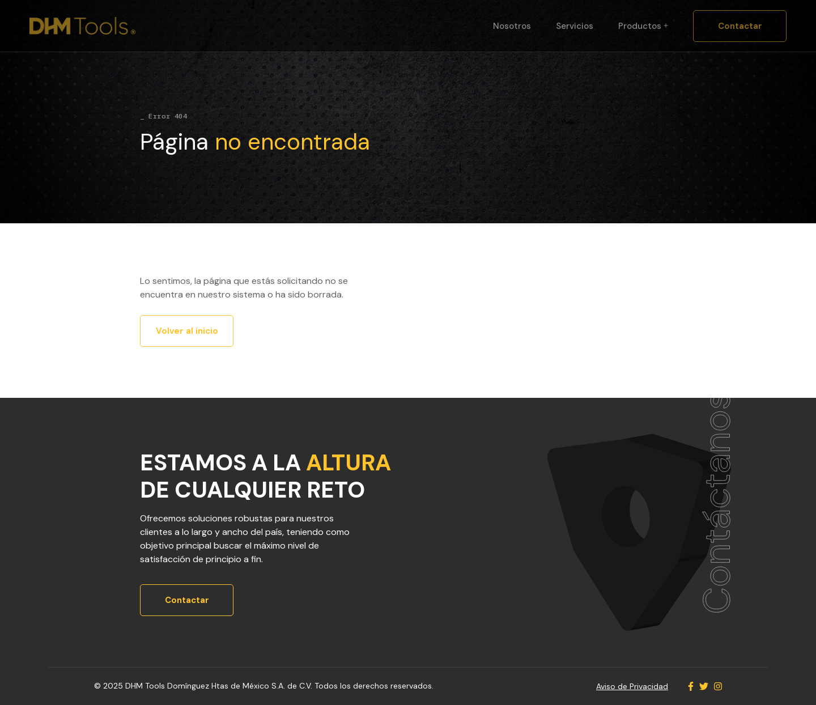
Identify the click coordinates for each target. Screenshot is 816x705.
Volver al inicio (187, 331)
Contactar (740, 26)
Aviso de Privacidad (632, 686)
